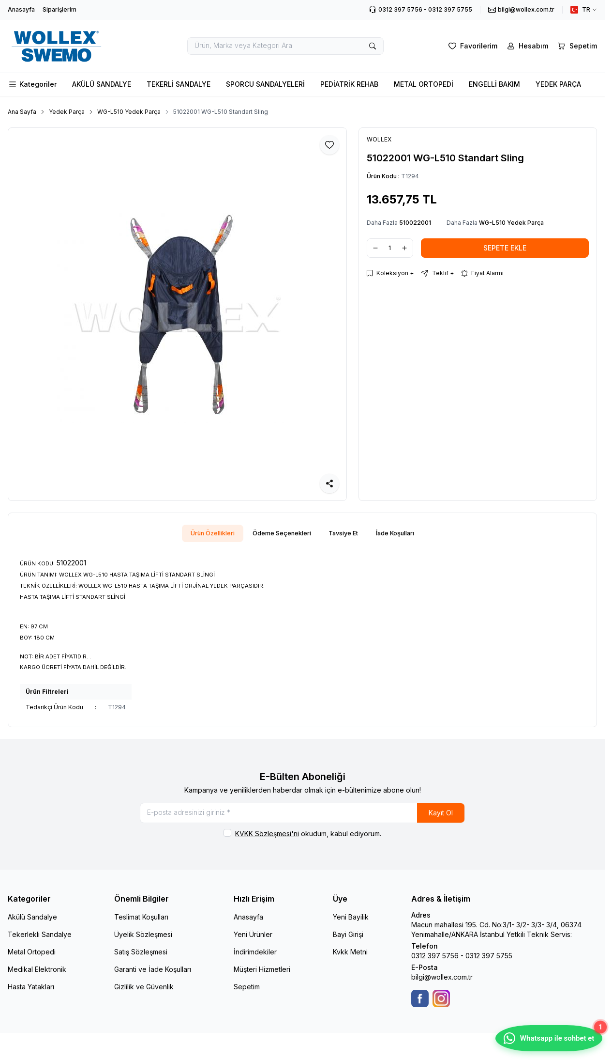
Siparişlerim (59, 9)
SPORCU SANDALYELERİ (265, 84)
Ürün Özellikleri (200, 534)
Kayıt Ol (441, 816)
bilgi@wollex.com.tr (442, 983)
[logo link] (66, 46)
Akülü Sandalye (32, 923)
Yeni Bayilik (351, 923)
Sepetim (247, 992)
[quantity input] (390, 248)
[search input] (285, 46)
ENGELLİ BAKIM (494, 84)
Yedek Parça (67, 111)
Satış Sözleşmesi (140, 957)
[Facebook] (420, 1004)
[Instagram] (441, 1004)
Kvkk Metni (350, 957)
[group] (177, 314)
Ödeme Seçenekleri (278, 534)
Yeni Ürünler (253, 940)
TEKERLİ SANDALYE (178, 84)
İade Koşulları (408, 534)
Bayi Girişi (348, 940)
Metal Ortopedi (32, 957)
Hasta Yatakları (31, 992)
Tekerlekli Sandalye (40, 940)
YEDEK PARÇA (558, 84)
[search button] (372, 46)
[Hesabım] (526, 46)
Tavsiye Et (348, 534)
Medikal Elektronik (37, 975)
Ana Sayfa (22, 111)
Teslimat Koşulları (141, 923)
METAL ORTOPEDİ (423, 84)
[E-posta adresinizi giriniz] (302, 816)
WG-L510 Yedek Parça (129, 111)
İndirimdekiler (255, 957)
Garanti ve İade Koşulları (152, 975)
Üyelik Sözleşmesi (143, 940)
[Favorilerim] (472, 46)
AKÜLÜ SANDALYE (101, 84)
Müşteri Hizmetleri (262, 975)
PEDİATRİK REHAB (349, 84)
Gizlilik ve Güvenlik (144, 992)
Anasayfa (21, 9)
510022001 (415, 222)
